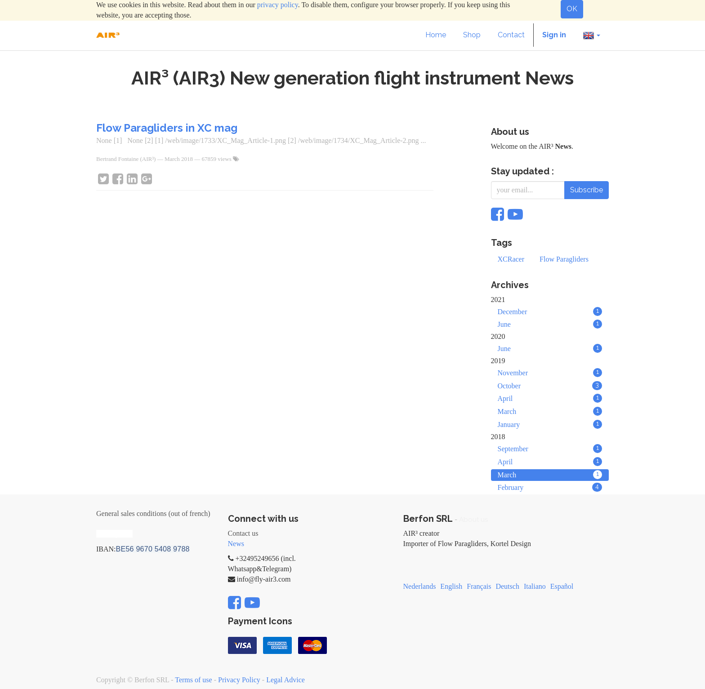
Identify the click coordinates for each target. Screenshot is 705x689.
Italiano (535, 586)
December (550, 311)
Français (479, 586)
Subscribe (586, 190)
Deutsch (507, 586)
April (550, 398)
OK (572, 8)
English (451, 586)
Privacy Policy (239, 680)
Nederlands (419, 586)
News (236, 543)
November (550, 372)
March (550, 411)
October (550, 385)
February (550, 487)
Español (562, 586)
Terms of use (193, 680)
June (550, 324)
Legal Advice (285, 680)
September (550, 448)
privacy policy (277, 5)
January (550, 424)
